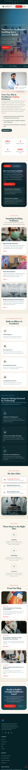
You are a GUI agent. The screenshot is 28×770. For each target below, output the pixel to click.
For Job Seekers (16, 166)
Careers (3, 744)
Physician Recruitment (6, 755)
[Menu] (24, 6)
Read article (6, 619)
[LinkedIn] (15, 3)
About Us (3, 739)
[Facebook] (10, 3)
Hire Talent (6, 47)
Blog (2, 746)
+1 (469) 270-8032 (9, 1)
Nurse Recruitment (5, 758)
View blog (6, 678)
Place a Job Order (21, 6)
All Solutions (3, 762)
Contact (3, 748)
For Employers (4, 741)
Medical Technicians (5, 760)
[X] (18, 3)
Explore (5, 253)
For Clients (7, 166)
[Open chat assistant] (25, 767)
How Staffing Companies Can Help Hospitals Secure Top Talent (12, 640)
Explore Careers (16, 47)
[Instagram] (13, 3)
